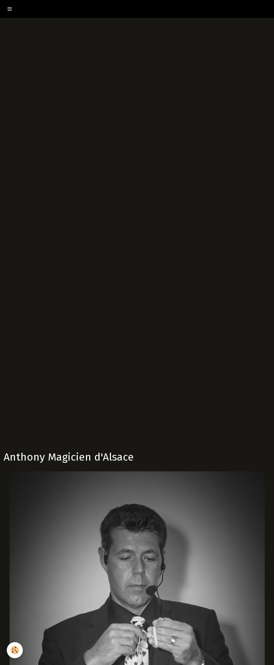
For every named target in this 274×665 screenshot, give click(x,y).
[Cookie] (15, 650)
